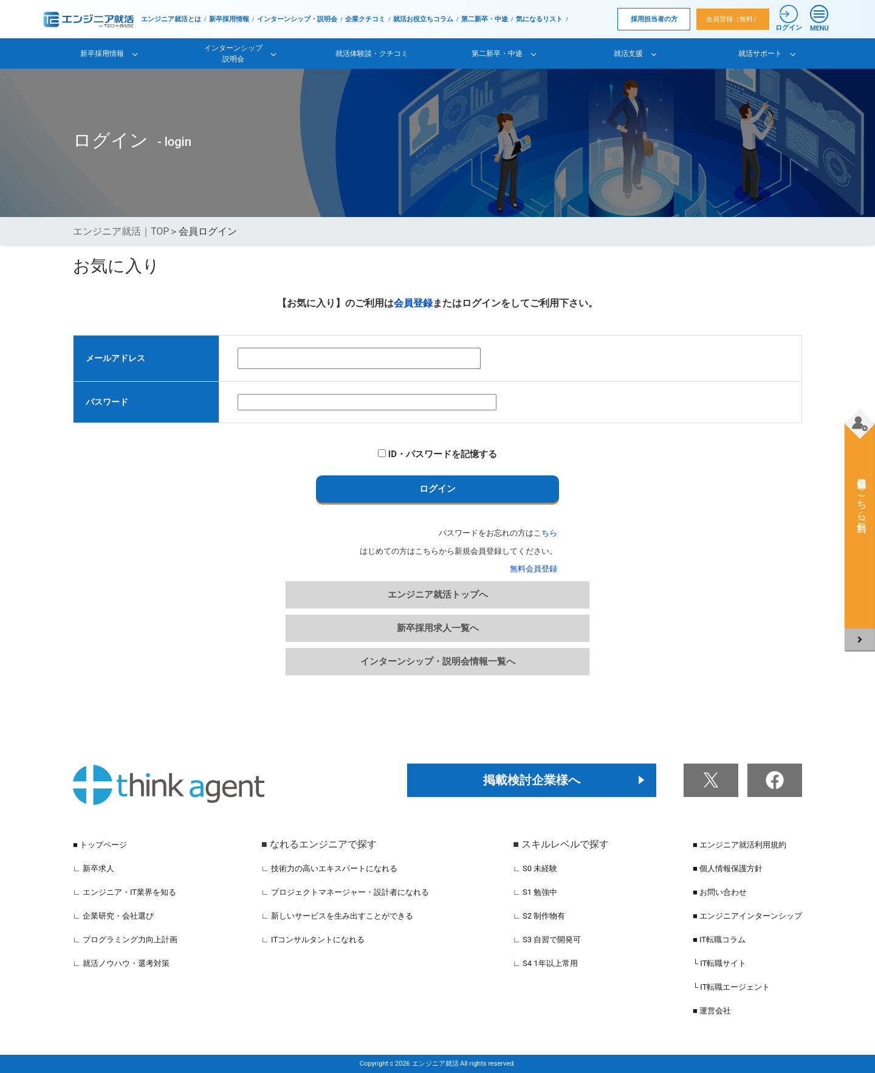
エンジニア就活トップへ (438, 594)
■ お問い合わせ (720, 892)
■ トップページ (100, 844)
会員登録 (413, 303)
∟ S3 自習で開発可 (547, 939)
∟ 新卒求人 (93, 868)
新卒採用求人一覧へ (438, 628)
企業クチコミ (365, 19)
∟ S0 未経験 (535, 868)
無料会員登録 (533, 568)
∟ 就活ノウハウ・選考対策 (121, 963)
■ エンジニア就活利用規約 (739, 844)
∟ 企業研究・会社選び (113, 915)
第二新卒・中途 (484, 19)
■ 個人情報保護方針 (728, 868)
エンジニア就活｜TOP (121, 231)
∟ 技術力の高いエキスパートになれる (329, 868)
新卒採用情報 (229, 19)
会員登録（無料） (733, 19)
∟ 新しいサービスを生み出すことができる (337, 915)
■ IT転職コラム (719, 939)
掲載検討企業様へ (531, 780)
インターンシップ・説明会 (297, 19)
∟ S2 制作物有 (539, 915)
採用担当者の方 (654, 19)
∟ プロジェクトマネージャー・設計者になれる (345, 892)
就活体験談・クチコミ (371, 53)
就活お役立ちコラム (423, 19)
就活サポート (760, 53)
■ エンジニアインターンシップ (747, 915)
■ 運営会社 (712, 1010)
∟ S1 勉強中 (535, 892)
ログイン (437, 488)
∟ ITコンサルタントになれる (313, 939)
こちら (545, 532)
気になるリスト (539, 19)
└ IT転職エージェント (731, 987)
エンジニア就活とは (171, 19)
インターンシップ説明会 (233, 53)
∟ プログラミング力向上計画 (125, 939)
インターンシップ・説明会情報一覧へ (437, 661)
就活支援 (628, 53)
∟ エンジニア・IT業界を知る (124, 892)
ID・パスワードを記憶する (437, 454)
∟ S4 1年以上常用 (545, 963)
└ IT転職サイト (720, 963)
